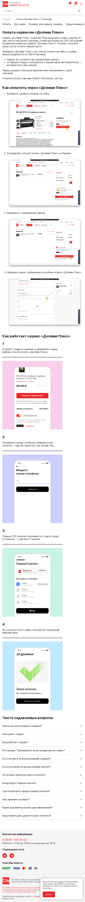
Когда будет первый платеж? (19, 783)
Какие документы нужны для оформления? (27, 807)
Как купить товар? (13, 734)
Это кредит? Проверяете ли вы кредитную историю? (33, 750)
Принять (49, 894)
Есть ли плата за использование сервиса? (26, 758)
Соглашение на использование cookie (19, 892)
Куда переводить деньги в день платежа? (26, 815)
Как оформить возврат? (16, 799)
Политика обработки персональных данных (22, 888)
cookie (60, 882)
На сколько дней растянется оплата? (24, 774)
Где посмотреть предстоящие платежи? (26, 791)
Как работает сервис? (15, 742)
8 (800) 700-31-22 (19, 5)
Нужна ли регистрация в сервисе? (22, 725)
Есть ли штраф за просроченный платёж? (26, 766)
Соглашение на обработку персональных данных (24, 890)
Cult (39, 896)
